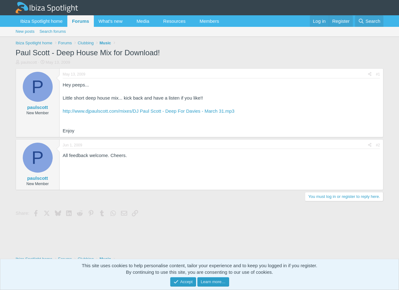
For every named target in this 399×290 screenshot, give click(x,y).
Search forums (53, 31)
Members (209, 21)
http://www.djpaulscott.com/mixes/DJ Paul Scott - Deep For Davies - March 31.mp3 (148, 111)
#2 (378, 145)
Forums (80, 21)
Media (143, 21)
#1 (378, 74)
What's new (111, 21)
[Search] (369, 21)
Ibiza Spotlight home (41, 21)
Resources (174, 21)
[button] (127, 21)
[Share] (370, 74)
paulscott (29, 62)
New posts (25, 31)
